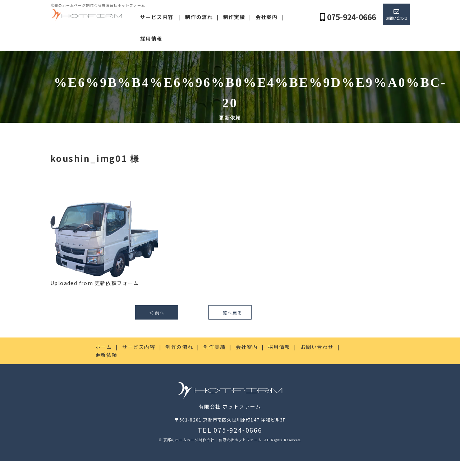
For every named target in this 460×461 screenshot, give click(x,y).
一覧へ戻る (230, 312)
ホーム (103, 346)
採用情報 (151, 38)
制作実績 (234, 16)
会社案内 (267, 16)
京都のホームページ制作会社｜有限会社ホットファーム (213, 439)
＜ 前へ (157, 312)
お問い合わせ (396, 18)
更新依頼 (106, 354)
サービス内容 (156, 16)
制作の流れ (199, 16)
